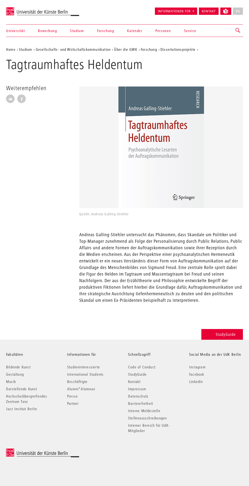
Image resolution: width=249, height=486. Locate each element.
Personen (163, 30)
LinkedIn (196, 381)
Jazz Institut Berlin (21, 408)
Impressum (137, 388)
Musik (11, 381)
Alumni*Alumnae (81, 388)
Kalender (134, 30)
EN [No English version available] (238, 11)
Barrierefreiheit (140, 403)
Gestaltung (15, 374)
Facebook (197, 374)
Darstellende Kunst (21, 388)
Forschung (105, 30)
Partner (73, 403)
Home (11, 49)
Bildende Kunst (18, 366)
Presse (72, 396)
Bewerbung (47, 30)
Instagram (197, 366)
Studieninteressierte (83, 366)
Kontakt (209, 11)
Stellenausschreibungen (147, 418)
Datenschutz (138, 396)
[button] (238, 31)
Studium (77, 30)
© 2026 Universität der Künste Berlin (31, 451)
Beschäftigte (77, 381)
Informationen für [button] (174, 11)
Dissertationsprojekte (178, 49)
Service (190, 30)
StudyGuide (222, 334)
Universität (15, 30)
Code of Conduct (141, 366)
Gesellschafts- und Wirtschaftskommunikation (73, 49)
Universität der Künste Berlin (25, 9)
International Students (85, 374)
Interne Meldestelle (144, 410)
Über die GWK (125, 49)
